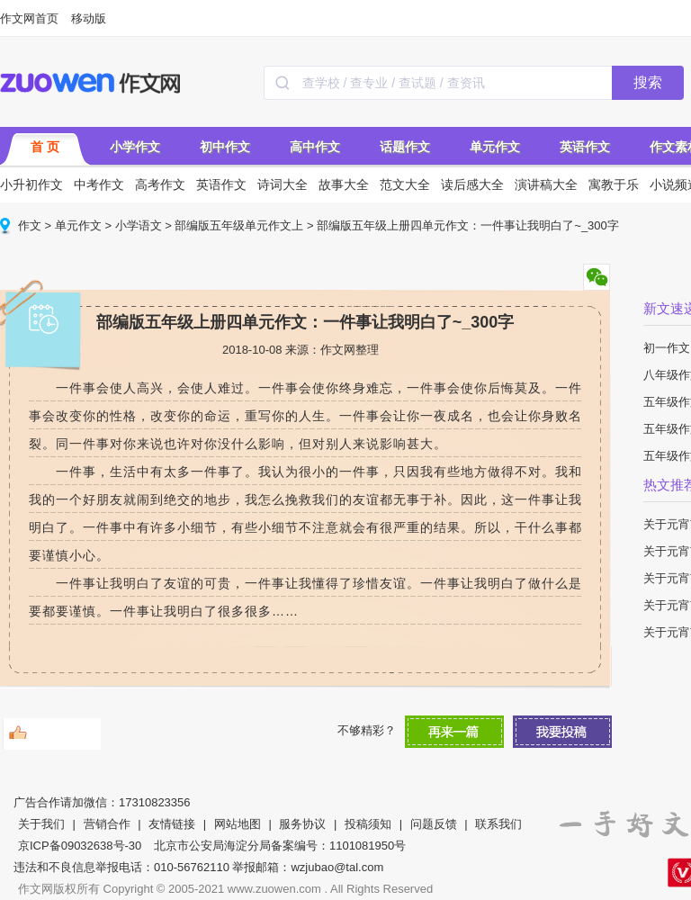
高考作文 (160, 184)
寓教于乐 (613, 184)
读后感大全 (472, 184)
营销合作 (107, 824)
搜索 (647, 82)
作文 (29, 225)
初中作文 (225, 147)
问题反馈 (433, 824)
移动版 (88, 18)
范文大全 (405, 184)
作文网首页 (29, 18)
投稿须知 (368, 824)
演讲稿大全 (546, 184)
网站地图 (237, 824)
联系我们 (498, 824)
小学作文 (135, 147)
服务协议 (302, 824)
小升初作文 (31, 184)
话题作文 (405, 147)
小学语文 (138, 225)
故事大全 (344, 184)
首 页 (45, 147)
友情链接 (171, 824)
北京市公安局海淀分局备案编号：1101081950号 (280, 845)
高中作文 (315, 147)
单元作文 (495, 147)
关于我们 (41, 824)
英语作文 (585, 147)
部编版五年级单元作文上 (239, 225)
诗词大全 (282, 184)
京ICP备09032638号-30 (79, 845)
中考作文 (99, 184)
